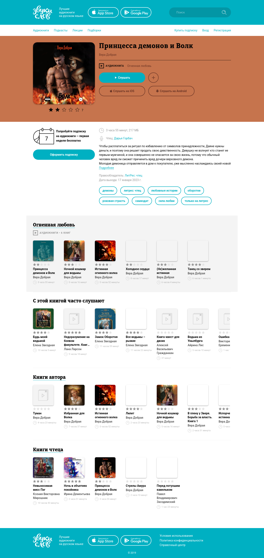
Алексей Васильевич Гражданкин (165, 349)
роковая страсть (114, 201)
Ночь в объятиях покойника (75, 487)
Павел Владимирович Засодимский (167, 498)
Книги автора (49, 377)
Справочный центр (172, 545)
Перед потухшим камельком (168, 487)
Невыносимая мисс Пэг (42, 487)
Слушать (122, 77)
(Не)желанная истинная (166, 271)
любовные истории (164, 190)
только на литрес (196, 201)
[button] (41, 30)
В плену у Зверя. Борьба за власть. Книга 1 (200, 417)
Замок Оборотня (106, 337)
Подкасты (60, 30)
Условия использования (176, 535)
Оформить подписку (64, 154)
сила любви (166, 201)
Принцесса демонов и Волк (44, 271)
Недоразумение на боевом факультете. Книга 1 (77, 341)
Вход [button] (205, 30)
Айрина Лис (196, 345)
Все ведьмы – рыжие (135, 338)
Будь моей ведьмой (40, 338)
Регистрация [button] (222, 30)
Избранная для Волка (74, 415)
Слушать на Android (171, 91)
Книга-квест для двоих (168, 338)
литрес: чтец (132, 190)
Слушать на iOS (122, 91)
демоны (108, 190)
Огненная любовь (139, 66)
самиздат (141, 201)
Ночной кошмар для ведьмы (75, 271)
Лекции (77, 30)
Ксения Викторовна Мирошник (46, 496)
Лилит (130, 413)
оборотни (194, 190)
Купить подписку (185, 30)
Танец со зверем (199, 269)
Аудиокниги (41, 30)
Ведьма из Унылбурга (195, 338)
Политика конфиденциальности (181, 540)
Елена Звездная (44, 345)
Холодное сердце (138, 269)
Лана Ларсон (72, 349)
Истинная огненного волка (106, 271)
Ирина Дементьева (77, 494)
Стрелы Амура (136, 485)
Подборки (94, 30)
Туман (37, 413)
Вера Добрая (42, 277)
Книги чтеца (48, 450)
